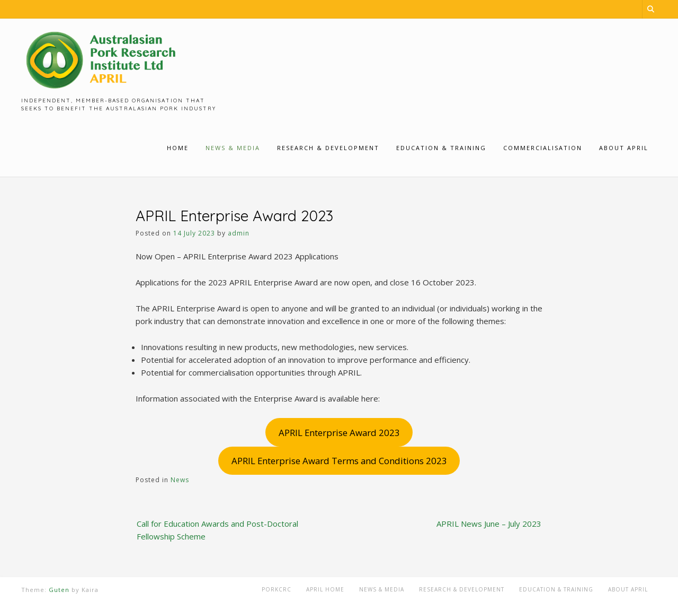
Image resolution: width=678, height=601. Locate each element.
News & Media (381, 589)
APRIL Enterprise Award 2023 (339, 432)
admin (238, 233)
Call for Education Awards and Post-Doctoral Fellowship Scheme (217, 530)
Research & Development (461, 589)
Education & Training (556, 589)
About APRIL (628, 589)
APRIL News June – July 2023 (488, 523)
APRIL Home (325, 589)
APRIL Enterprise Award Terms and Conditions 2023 (339, 461)
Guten (59, 590)
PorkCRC (276, 589)
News (180, 479)
